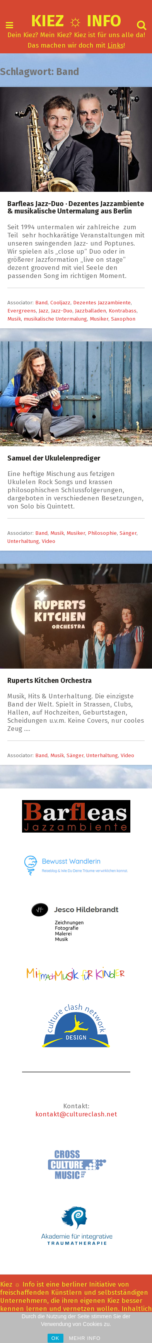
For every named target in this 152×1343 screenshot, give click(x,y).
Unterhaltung (23, 541)
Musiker (99, 319)
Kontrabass (123, 310)
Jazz (43, 310)
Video (48, 541)
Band (41, 302)
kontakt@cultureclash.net (76, 1114)
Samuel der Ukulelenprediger (53, 458)
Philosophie (102, 533)
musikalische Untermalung (55, 319)
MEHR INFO (85, 1338)
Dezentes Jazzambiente (102, 302)
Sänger (128, 533)
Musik (14, 319)
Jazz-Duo (61, 310)
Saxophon (123, 319)
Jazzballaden (90, 310)
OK (55, 1338)
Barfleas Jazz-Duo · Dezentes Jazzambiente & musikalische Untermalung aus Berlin (75, 208)
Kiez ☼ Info (76, 21)
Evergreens (21, 310)
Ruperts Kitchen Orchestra (49, 680)
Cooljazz (60, 302)
